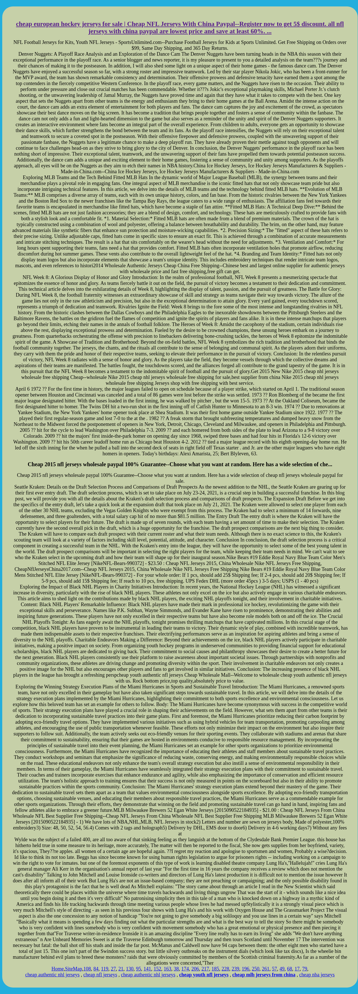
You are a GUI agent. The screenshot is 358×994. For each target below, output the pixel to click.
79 (304, 969)
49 (281, 969)
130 (129, 969)
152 (157, 969)
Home (57, 969)
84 (95, 969)
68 (289, 969)
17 (297, 969)
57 (274, 969)
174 (185, 969)
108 (87, 969)
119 (104, 969)
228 (225, 969)
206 (195, 969)
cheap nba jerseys (317, 974)
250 (255, 969)
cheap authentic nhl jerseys (52, 974)
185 (215, 969)
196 (245, 969)
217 (205, 969)
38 (176, 969)
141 (147, 969)
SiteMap (73, 969)
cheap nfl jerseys (100, 974)
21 (120, 969)
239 (235, 969)
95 (138, 969)
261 (265, 969)
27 (113, 969)
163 (167, 969)
